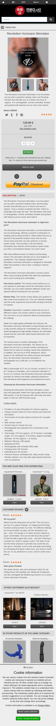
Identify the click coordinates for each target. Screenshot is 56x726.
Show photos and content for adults (28, 58)
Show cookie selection (28, 711)
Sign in (36, 2)
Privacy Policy (44, 705)
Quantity (28, 137)
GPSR (22, 195)
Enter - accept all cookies (28, 718)
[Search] (51, 19)
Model (6, 110)
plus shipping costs (28, 129)
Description (9, 195)
